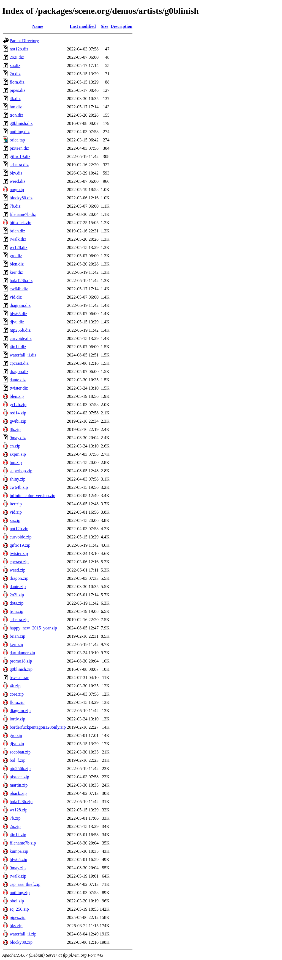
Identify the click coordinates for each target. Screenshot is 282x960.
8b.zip (15, 429)
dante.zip (18, 586)
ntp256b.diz (20, 330)
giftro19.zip (20, 545)
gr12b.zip (18, 404)
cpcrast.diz (19, 363)
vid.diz (16, 297)
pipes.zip (17, 917)
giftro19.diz (20, 156)
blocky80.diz (21, 197)
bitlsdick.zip (20, 222)
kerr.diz (16, 272)
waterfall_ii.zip (23, 934)
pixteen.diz (19, 148)
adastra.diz (19, 164)
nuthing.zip (19, 892)
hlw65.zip (18, 859)
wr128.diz (18, 247)
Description (121, 26)
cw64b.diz (19, 288)
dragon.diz (19, 371)
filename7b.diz (23, 214)
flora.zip (17, 702)
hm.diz (16, 106)
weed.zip (17, 570)
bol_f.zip (17, 760)
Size (105, 26)
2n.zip (15, 826)
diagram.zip (20, 710)
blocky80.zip (21, 942)
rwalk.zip (18, 876)
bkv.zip (16, 925)
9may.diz (18, 437)
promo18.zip (21, 661)
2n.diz (15, 73)
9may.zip (18, 867)
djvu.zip (17, 743)
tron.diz (16, 115)
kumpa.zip (19, 851)
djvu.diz (17, 322)
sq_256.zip (19, 909)
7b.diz (15, 206)
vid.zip (16, 512)
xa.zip (15, 520)
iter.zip (16, 504)
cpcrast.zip (19, 561)
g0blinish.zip (21, 669)
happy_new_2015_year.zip (33, 628)
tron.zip (16, 611)
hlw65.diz (18, 313)
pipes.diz (17, 90)
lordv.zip (17, 719)
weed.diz (17, 181)
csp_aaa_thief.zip (25, 884)
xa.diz (15, 65)
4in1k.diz (18, 346)
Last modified (83, 26)
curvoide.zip (21, 537)
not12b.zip (19, 528)
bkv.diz (16, 173)
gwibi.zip (18, 421)
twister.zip (19, 553)
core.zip (17, 694)
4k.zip (15, 685)
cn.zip (15, 446)
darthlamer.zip (22, 652)
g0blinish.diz (21, 123)
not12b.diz (19, 49)
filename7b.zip (23, 843)
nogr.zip (17, 189)
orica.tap (17, 140)
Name (37, 26)
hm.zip (16, 462)
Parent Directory (24, 40)
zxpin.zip (18, 454)
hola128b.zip (21, 801)
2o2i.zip (17, 594)
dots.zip (16, 603)
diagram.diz (20, 305)
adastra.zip (19, 619)
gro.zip (16, 735)
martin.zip (19, 785)
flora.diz (17, 82)
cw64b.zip (19, 487)
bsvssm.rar (19, 677)
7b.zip (15, 818)
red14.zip (18, 413)
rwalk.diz (18, 239)
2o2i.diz (17, 57)
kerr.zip (16, 644)
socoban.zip (20, 752)
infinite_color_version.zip (32, 495)
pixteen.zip (19, 776)
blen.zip (17, 396)
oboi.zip (17, 901)
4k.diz (15, 98)
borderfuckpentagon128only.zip (38, 727)
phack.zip (18, 793)
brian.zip (17, 636)
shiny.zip (17, 479)
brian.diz (17, 231)
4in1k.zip (18, 834)
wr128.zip (18, 810)
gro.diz (16, 255)
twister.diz (19, 388)
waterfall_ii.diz (23, 355)
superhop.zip (21, 470)
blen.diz (17, 264)
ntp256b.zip (20, 768)
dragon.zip (19, 578)
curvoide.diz (21, 338)
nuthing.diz (19, 131)
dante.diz (18, 379)
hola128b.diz (21, 280)
